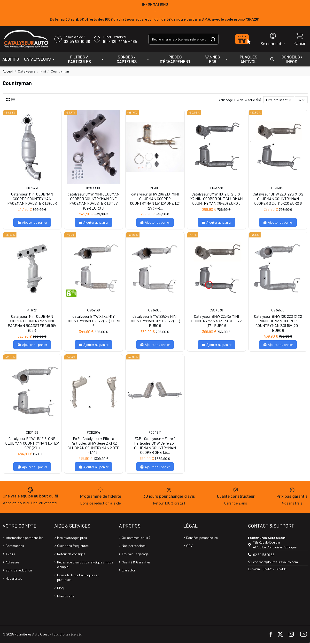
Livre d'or (128, 570)
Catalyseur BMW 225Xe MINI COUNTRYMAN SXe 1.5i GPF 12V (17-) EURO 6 (216, 321)
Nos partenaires (134, 546)
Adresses (12, 562)
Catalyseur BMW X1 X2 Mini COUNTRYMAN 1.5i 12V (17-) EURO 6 (93, 321)
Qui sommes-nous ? (136, 538)
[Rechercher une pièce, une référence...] (213, 39)
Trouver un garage (135, 554)
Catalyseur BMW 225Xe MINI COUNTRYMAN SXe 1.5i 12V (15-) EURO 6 (155, 321)
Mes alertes (14, 578)
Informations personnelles (24, 538)
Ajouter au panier (32, 222)
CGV (189, 546)
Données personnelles (202, 538)
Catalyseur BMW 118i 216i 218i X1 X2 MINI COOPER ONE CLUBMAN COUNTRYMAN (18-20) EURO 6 (216, 198)
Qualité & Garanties (136, 562)
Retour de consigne (71, 554)
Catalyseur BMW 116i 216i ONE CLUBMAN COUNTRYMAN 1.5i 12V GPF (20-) (32, 443)
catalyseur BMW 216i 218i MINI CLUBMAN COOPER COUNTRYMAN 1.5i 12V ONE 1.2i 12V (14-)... (155, 201)
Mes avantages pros (72, 538)
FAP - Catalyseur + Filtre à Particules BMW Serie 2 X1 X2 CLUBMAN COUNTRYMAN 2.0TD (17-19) (93, 445)
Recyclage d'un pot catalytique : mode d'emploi (85, 564)
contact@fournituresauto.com (275, 562)
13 (301, 100)
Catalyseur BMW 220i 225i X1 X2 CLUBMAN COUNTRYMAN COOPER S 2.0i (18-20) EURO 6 (278, 198)
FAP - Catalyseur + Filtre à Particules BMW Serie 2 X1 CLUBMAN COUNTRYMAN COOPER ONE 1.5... (155, 445)
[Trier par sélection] (278, 99)
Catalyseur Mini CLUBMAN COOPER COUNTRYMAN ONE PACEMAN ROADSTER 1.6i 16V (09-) (32, 323)
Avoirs (10, 554)
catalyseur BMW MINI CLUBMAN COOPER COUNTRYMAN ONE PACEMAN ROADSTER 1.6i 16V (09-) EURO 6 (93, 201)
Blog (60, 588)
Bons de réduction (19, 570)
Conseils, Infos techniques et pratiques (78, 577)
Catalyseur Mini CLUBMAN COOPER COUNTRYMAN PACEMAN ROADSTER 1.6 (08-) (32, 198)
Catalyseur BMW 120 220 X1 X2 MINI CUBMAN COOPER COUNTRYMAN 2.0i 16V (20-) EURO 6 (278, 323)
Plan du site (65, 596)
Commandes (15, 546)
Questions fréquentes (73, 546)
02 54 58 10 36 (77, 41)
